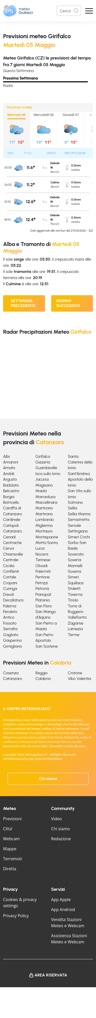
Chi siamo (48, 778)
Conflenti (11, 571)
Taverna (75, 594)
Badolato (11, 485)
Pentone (42, 577)
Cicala (8, 565)
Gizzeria (42, 462)
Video (56, 819)
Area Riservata (51, 975)
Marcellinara (46, 502)
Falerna (9, 606)
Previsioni (12, 819)
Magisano (44, 485)
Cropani (10, 582)
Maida (41, 490)
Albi (6, 456)
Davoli (8, 594)
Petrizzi (41, 582)
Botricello (11, 502)
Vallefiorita (77, 617)
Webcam (11, 839)
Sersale (74, 525)
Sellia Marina (79, 513)
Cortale (9, 577)
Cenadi (9, 537)
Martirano (44, 508)
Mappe (9, 849)
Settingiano (78, 531)
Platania (42, 600)
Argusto (10, 479)
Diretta (9, 869)
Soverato (76, 554)
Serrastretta (78, 519)
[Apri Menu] (89, 11)
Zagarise (75, 623)
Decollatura (13, 600)
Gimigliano (12, 646)
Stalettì (74, 588)
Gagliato (10, 634)
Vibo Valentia (79, 678)
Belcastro (11, 490)
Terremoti (12, 859)
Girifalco (42, 456)
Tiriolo (73, 600)
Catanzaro (12, 531)
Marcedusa (45, 496)
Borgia (8, 496)
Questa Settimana (18, 70)
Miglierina (43, 525)
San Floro (43, 606)
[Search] (69, 11)
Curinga (10, 588)
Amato (9, 467)
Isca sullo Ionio (47, 473)
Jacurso (42, 479)
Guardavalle (46, 467)
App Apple (61, 899)
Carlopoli (11, 525)
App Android (63, 909)
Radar (8, 85)
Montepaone (46, 537)
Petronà (42, 588)
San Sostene (46, 646)
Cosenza (11, 672)
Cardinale (11, 519)
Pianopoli (43, 594)
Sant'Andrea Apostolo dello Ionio (80, 479)
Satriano (75, 502)
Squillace (76, 582)
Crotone (75, 672)
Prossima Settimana (20, 78)
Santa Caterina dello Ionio (80, 462)
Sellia (72, 508)
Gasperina (12, 640)
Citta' (8, 829)
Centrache (12, 542)
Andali (8, 473)
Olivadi (41, 565)
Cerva (8, 548)
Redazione (61, 839)
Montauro (43, 531)
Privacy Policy (16, 915)
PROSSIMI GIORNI (19, 107)
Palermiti (43, 571)
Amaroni (10, 462)
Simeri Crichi (79, 537)
